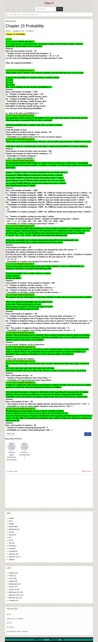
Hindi (10, 521)
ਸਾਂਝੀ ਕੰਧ (9, 623)
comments (30, 31)
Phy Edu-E (12, 546)
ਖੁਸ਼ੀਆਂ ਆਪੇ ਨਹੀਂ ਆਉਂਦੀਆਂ (15, 619)
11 (10, 14)
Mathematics (13, 526)
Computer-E (13, 551)
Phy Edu (12, 543)
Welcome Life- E (14, 557)
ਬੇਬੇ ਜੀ (9, 614)
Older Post (86, 471)
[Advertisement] (49, 491)
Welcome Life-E (14, 595)
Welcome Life (13, 554)
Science (11, 532)
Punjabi (11, 524)
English (11, 518)
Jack (60, 640)
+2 (7, 14)
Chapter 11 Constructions (24, 455)
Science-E (12, 535)
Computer (12, 548)
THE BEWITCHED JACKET (17, 631)
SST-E (11, 540)
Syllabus (12, 559)
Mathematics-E (11, 21)
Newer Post (13, 471)
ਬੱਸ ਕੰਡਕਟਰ (11, 627)
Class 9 (49, 3)
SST (10, 537)
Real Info (46, 640)
